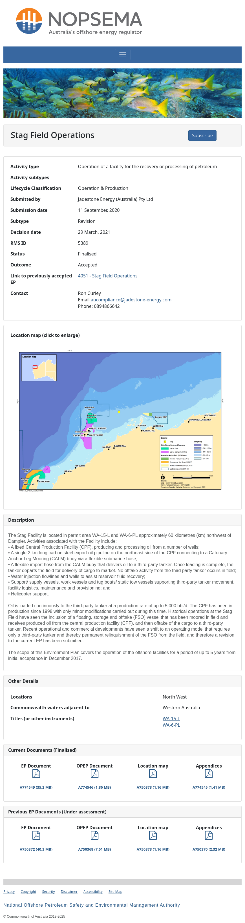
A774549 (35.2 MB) (36, 787)
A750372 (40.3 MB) (36, 849)
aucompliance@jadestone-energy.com (131, 300)
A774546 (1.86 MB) (94, 787)
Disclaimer (69, 891)
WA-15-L (171, 718)
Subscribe (202, 135)
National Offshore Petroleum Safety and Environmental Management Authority (91, 905)
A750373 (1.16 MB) (153, 787)
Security (48, 891)
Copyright (28, 891)
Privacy (9, 891)
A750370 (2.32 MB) (209, 849)
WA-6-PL (171, 725)
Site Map (115, 891)
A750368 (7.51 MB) (94, 849)
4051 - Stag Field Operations (108, 276)
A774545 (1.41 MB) (209, 787)
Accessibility (93, 891)
